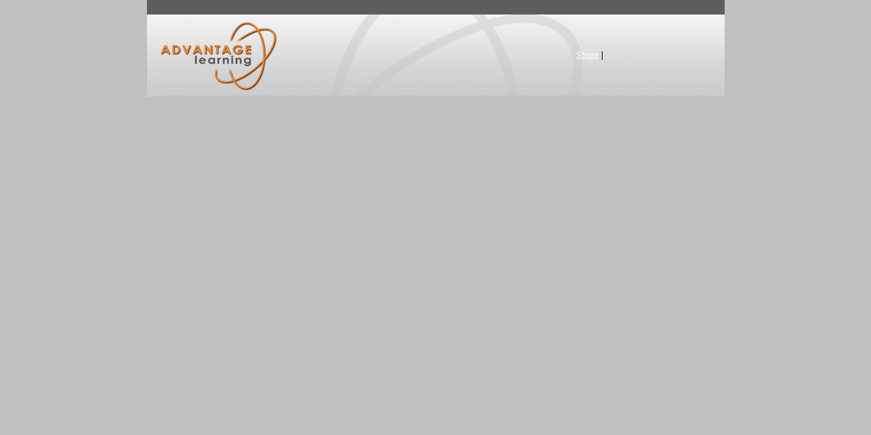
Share (587, 55)
